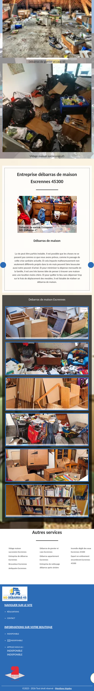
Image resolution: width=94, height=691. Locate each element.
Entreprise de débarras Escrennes (18, 558)
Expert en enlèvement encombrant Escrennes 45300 (80, 560)
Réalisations (13, 611)
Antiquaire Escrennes (17, 568)
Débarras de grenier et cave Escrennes (49, 550)
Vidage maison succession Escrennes (17, 550)
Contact (11, 618)
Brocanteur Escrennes (18, 564)
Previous (3, 265)
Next (91, 265)
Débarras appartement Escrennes (49, 558)
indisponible (15, 650)
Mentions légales (63, 688)
